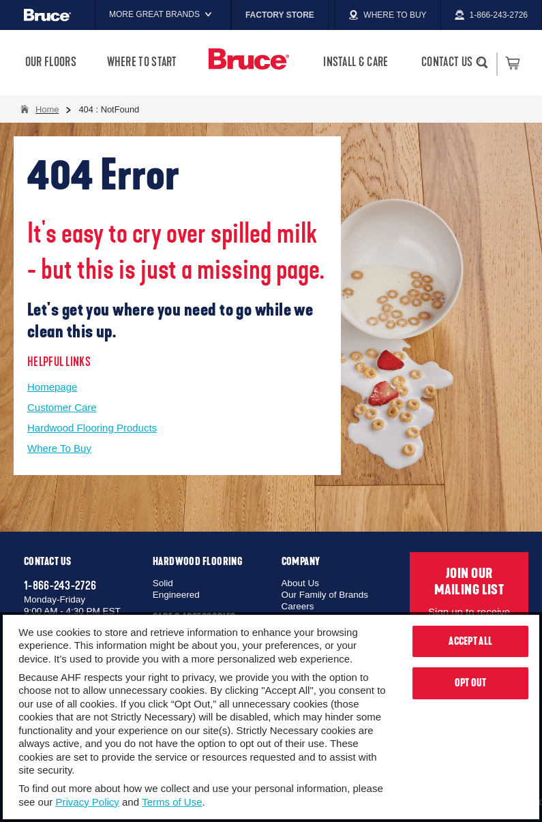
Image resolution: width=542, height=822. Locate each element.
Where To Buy (59, 448)
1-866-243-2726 (60, 585)
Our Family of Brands (325, 595)
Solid (163, 583)
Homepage (52, 387)
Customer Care (62, 407)
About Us (301, 583)
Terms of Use (172, 802)
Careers (298, 606)
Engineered (176, 595)
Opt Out (471, 683)
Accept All (470, 641)
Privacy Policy (87, 802)
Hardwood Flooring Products (92, 427)
